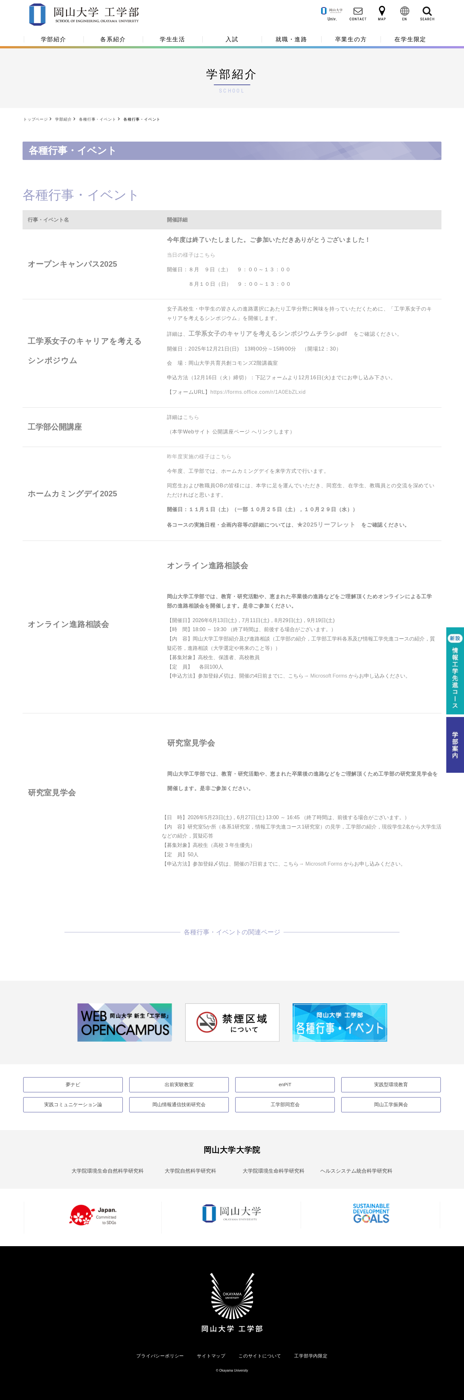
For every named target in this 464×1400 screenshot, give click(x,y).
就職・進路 (291, 39)
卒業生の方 (351, 39)
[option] (125, 1022)
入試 (232, 39)
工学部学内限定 (311, 1355)
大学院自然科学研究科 (190, 1171)
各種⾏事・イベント (97, 119)
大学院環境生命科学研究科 (273, 1171)
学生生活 (172, 39)
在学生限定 (410, 39)
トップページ (35, 119)
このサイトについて (259, 1355)
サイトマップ (211, 1355)
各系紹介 (113, 39)
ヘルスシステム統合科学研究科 (356, 1171)
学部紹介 (53, 39)
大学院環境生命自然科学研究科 (108, 1171)
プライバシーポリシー (160, 1355)
